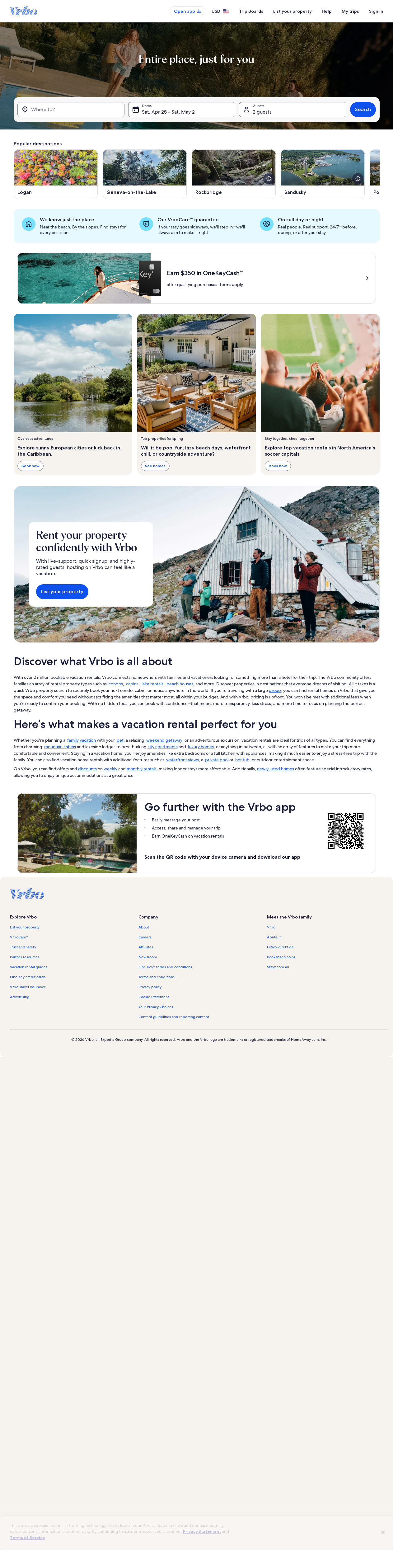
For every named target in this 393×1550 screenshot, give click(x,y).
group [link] (275, 690)
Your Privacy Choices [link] (155, 1006)
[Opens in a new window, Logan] (56, 174)
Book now (30, 465)
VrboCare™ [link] (19, 937)
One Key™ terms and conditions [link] (165, 967)
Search (363, 109)
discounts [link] (87, 769)
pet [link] (120, 740)
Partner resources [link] (24, 957)
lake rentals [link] (152, 684)
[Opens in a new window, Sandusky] (323, 174)
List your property (292, 11)
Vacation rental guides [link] (28, 967)
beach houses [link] (179, 684)
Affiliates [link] (145, 947)
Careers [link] (144, 937)
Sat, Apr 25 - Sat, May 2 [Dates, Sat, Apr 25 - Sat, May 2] (168, 112)
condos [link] (116, 684)
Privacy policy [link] (149, 986)
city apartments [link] (162, 746)
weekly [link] (110, 769)
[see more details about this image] (268, 178)
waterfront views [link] (182, 760)
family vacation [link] (81, 740)
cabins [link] (132, 684)
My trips (350, 11)
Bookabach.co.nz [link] (281, 957)
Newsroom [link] (147, 957)
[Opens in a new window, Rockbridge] (234, 174)
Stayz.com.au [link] (278, 967)
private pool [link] (216, 760)
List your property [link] (25, 927)
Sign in (376, 11)
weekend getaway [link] (164, 740)
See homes (155, 465)
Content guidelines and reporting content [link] (173, 1016)
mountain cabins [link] (60, 746)
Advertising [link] (19, 996)
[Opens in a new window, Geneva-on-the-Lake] (145, 174)
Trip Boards (251, 11)
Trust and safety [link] (23, 947)
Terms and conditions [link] (156, 977)
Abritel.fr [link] (274, 937)
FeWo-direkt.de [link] (280, 947)
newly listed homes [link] (275, 769)
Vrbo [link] (271, 927)
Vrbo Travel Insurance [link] (28, 986)
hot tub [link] (242, 760)
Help (327, 11)
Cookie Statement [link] (153, 996)
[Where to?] (70, 109)
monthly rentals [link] (142, 769)
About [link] (143, 927)
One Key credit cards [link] (27, 977)
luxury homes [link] (201, 746)
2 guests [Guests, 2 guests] (262, 112)
